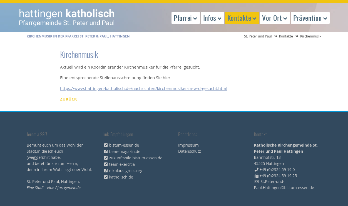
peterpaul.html (67, 18)
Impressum (188, 145)
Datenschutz (189, 151)
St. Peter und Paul (258, 36)
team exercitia (122, 164)
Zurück (68, 99)
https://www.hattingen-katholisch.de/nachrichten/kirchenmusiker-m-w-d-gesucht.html (143, 88)
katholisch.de (121, 177)
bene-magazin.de (124, 151)
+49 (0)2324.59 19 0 (277, 169)
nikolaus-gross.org (126, 170)
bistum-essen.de (124, 145)
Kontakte (286, 36)
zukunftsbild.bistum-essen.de (136, 157)
